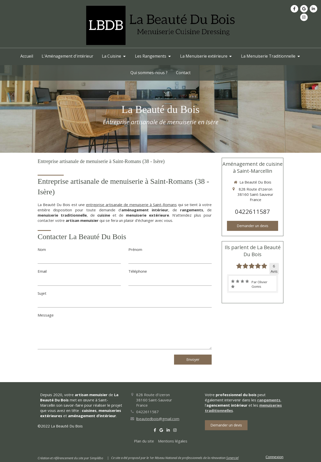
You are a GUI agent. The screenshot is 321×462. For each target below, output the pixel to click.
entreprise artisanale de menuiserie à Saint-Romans (131, 204)
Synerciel (232, 457)
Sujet (42, 293)
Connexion (274, 456)
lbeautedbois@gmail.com (157, 418)
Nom (42, 249)
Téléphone (137, 271)
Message (46, 315)
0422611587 (252, 211)
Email (42, 271)
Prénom (135, 249)
